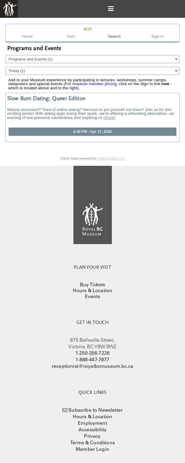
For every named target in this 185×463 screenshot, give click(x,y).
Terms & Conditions (92, 443)
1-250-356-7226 (92, 353)
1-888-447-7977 (92, 359)
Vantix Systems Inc (111, 158)
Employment (92, 423)
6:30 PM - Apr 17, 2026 (92, 132)
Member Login (92, 449)
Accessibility (92, 429)
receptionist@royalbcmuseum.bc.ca (92, 366)
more (109, 117)
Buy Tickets (92, 284)
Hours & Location (92, 290)
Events (92, 296)
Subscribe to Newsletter (95, 410)
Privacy (92, 436)
